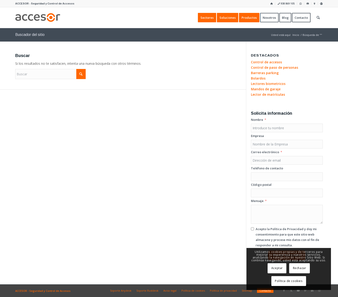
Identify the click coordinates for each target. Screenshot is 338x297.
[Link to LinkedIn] (312, 290)
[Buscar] (50, 74)
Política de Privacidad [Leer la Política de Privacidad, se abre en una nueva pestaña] (286, 229)
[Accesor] (37, 17)
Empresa (257, 136)
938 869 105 (286, 3)
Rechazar (299, 268)
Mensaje (257, 201)
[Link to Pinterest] (305, 290)
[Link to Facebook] (284, 290)
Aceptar (277, 268)
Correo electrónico (265, 152)
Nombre (257, 120)
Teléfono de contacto (267, 168)
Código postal (261, 185)
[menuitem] (271, 3)
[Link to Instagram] (319, 290)
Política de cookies (288, 281)
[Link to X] (291, 290)
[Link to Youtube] (298, 290)
